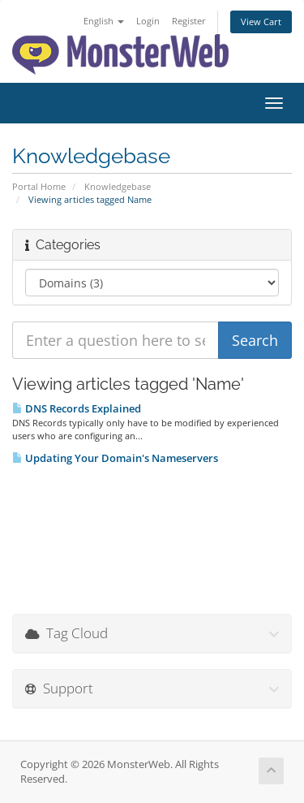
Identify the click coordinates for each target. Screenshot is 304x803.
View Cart (261, 21)
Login (148, 21)
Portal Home (39, 186)
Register (189, 21)
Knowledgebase (117, 186)
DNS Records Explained (76, 408)
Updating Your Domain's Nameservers (115, 458)
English (103, 21)
